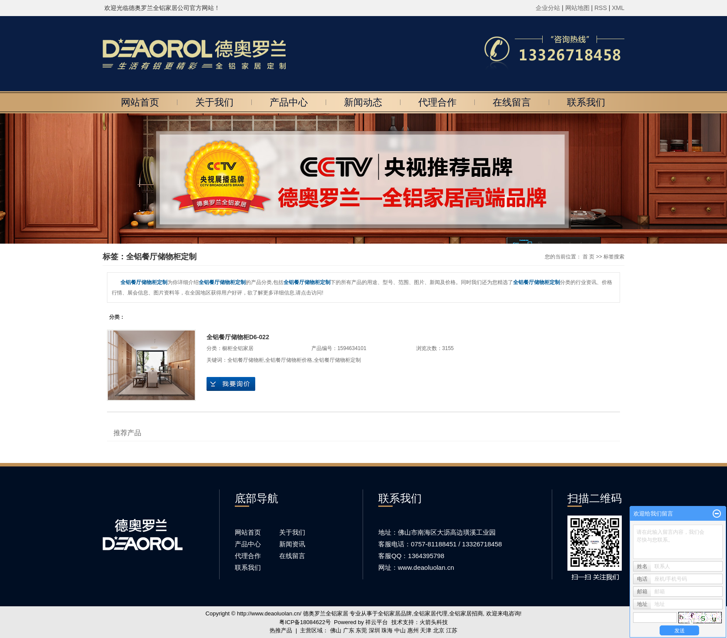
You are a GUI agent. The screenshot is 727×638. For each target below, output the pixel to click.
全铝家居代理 (430, 613)
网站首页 (140, 102)
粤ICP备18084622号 (305, 622)
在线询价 (231, 384)
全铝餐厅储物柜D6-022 (238, 337)
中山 (400, 630)
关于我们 (214, 102)
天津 (425, 630)
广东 (348, 630)
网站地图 (578, 7)
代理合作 (437, 102)
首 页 (588, 257)
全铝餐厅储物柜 (245, 360)
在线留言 (512, 102)
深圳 (374, 630)
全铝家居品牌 (395, 613)
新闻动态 (363, 102)
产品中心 (289, 102)
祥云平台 (376, 622)
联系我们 (586, 102)
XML (618, 7)
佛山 (335, 630)
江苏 (451, 630)
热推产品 (281, 630)
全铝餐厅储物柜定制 (337, 360)
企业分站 (548, 7)
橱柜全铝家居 (237, 348)
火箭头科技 (434, 622)
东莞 (361, 630)
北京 (438, 630)
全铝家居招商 (466, 613)
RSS (600, 7)
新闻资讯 (292, 544)
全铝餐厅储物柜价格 (288, 360)
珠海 (387, 630)
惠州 (413, 630)
